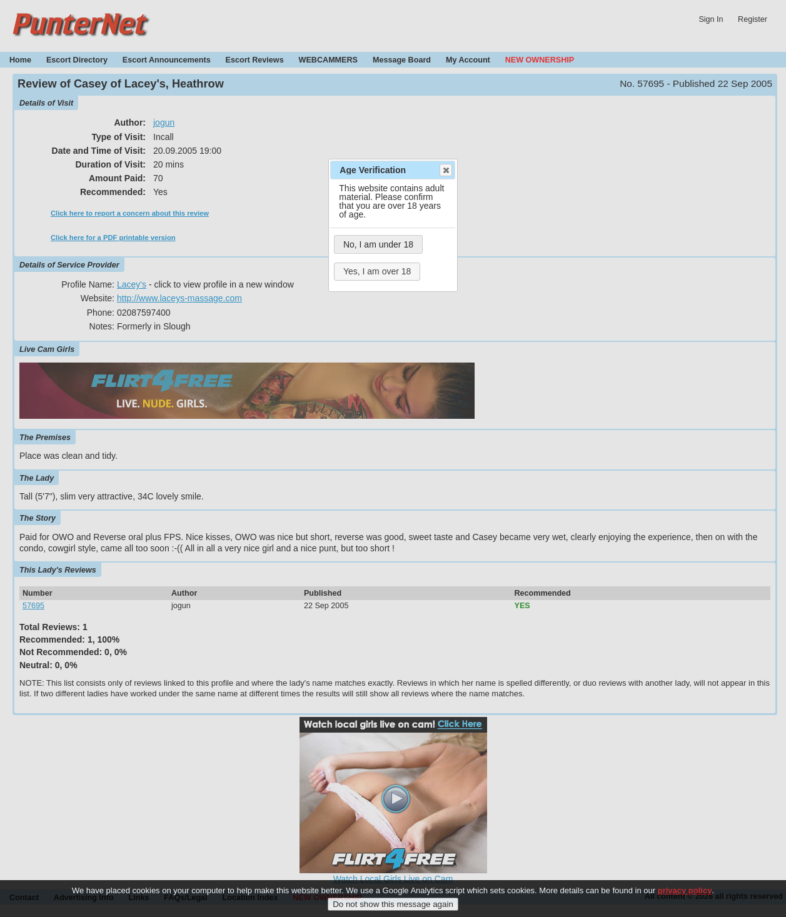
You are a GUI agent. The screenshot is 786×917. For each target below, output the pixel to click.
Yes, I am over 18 (377, 271)
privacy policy (685, 894)
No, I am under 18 (378, 244)
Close (445, 170)
